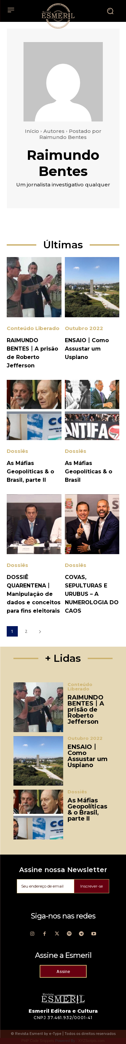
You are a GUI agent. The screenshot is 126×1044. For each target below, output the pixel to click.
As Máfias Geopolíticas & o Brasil (88, 471)
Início (32, 131)
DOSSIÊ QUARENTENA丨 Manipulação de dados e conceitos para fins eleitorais (33, 594)
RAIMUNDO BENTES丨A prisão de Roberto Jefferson (86, 709)
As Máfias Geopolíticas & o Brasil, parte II (30, 471)
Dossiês (17, 451)
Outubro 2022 (84, 328)
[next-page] (39, 631)
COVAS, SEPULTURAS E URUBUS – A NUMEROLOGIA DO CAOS (92, 594)
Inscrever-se (91, 886)
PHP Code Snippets (37, 1041)
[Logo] (58, 15)
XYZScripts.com (91, 1041)
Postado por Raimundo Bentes (70, 134)
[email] (45, 886)
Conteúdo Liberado (33, 328)
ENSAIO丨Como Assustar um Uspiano (87, 348)
